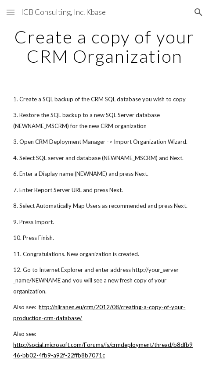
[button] (10, 12)
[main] (104, 46)
